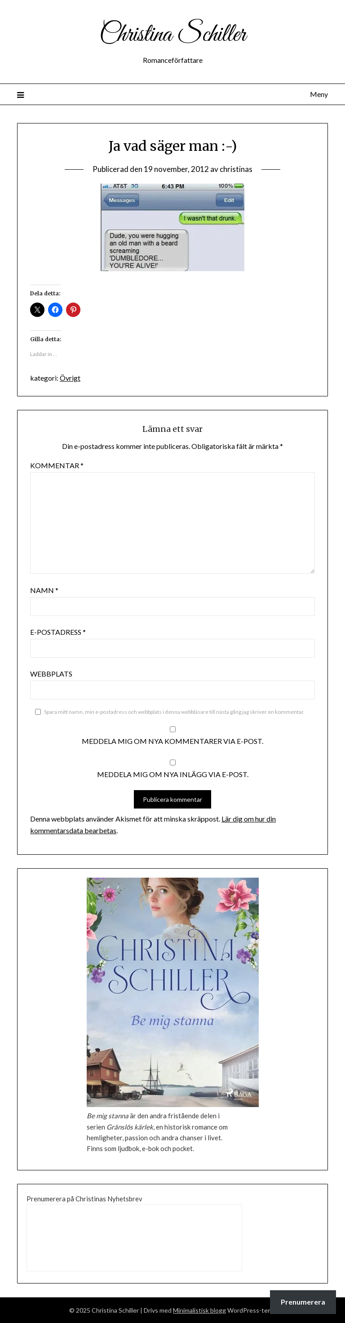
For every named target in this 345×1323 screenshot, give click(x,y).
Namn (44, 590)
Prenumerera (303, 1301)
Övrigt (70, 378)
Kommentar (57, 465)
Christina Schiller (172, 35)
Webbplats (51, 673)
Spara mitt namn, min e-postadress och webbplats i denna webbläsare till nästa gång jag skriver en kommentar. (174, 711)
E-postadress (58, 632)
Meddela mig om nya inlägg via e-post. (172, 774)
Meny (319, 94)
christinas (236, 169)
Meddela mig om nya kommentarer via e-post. (172, 741)
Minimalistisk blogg (199, 1310)
